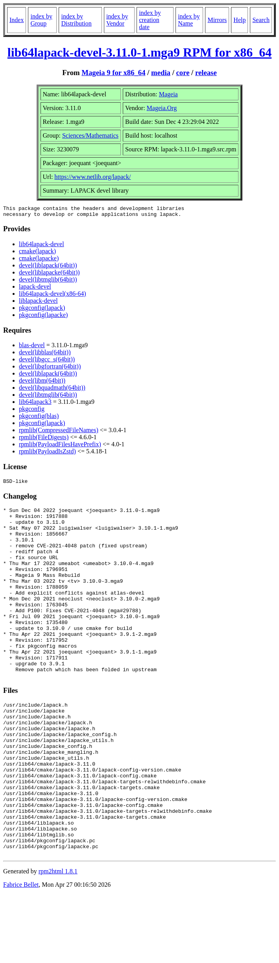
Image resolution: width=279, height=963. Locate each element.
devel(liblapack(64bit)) (48, 267)
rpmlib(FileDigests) (43, 439)
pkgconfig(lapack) (42, 310)
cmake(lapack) (37, 253)
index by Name (189, 20)
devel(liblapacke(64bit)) (49, 274)
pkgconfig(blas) (39, 418)
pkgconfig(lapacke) (43, 317)
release (206, 72)
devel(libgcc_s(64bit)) (47, 361)
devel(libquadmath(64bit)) (52, 390)
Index (16, 20)
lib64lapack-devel (41, 246)
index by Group (41, 20)
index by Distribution (76, 20)
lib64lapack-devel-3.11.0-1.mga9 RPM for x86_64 (139, 52)
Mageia (168, 94)
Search (261, 20)
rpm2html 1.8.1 (58, 939)
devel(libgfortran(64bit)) (50, 368)
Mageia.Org (162, 108)
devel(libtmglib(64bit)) (48, 281)
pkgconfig (31, 411)
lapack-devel (35, 288)
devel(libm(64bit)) (42, 382)
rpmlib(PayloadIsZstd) (47, 453)
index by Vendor (117, 20)
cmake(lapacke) (39, 260)
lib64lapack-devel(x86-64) (52, 296)
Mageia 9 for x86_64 (113, 72)
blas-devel (32, 347)
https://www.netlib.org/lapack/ (92, 176)
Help (239, 20)
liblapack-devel (38, 303)
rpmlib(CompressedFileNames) (58, 432)
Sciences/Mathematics (90, 135)
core (183, 72)
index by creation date (150, 19)
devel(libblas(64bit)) (45, 354)
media (160, 72)
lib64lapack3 (35, 404)
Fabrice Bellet (21, 953)
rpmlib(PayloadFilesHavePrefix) (60, 446)
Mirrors (217, 20)
